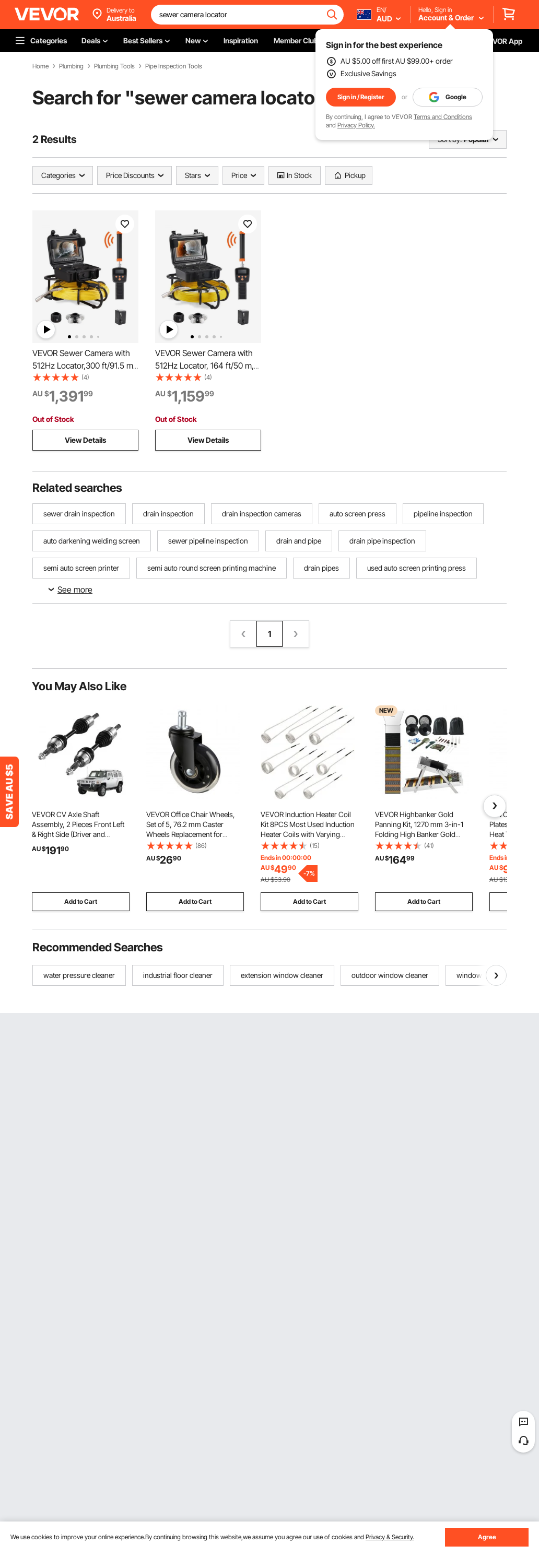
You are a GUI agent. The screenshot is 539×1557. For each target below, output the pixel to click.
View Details (85, 439)
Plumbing (71, 66)
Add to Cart (80, 901)
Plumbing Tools (114, 66)
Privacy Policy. (356, 125)
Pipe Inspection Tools (173, 66)
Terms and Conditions (443, 117)
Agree (487, 1537)
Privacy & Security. (390, 1537)
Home (40, 66)
